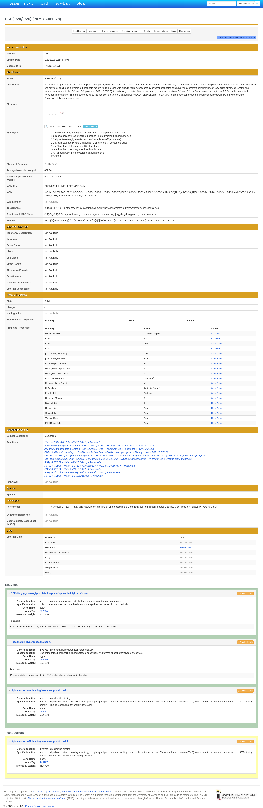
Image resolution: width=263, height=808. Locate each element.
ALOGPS (215, 333)
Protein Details (245, 593)
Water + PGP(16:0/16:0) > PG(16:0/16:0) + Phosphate (72, 442)
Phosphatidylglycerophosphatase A (31, 642)
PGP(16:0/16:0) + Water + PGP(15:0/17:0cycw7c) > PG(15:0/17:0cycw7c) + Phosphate (89, 465)
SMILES (71, 126)
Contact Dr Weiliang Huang (39, 806)
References (184, 31)
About (82, 3)
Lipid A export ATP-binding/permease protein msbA (39, 690)
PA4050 (44, 659)
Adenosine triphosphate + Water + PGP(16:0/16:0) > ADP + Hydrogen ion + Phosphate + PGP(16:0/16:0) (99, 445)
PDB (64, 126)
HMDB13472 (186, 547)
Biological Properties (131, 31)
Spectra (147, 31)
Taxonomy (92, 31)
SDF (58, 126)
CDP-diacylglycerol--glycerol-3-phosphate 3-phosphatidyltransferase (49, 593)
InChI (79, 126)
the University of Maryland (46, 791)
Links (173, 31)
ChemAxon (216, 343)
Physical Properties (109, 31)
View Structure (90, 126)
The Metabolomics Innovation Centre (47, 798)
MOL (52, 126)
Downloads (64, 3)
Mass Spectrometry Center (98, 791)
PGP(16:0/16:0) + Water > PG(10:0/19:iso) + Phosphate (73, 475)
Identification (79, 31)
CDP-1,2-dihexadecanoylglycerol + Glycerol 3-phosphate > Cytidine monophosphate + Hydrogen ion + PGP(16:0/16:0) (106, 452)
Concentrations (161, 31)
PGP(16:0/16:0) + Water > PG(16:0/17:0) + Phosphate (72, 469)
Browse (29, 3)
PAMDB (14, 3)
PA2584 (44, 611)
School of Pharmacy (72, 791)
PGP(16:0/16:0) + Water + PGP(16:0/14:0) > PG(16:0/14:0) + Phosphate (82, 472)
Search (45, 3)
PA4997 (44, 711)
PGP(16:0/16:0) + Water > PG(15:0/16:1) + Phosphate (72, 462)
